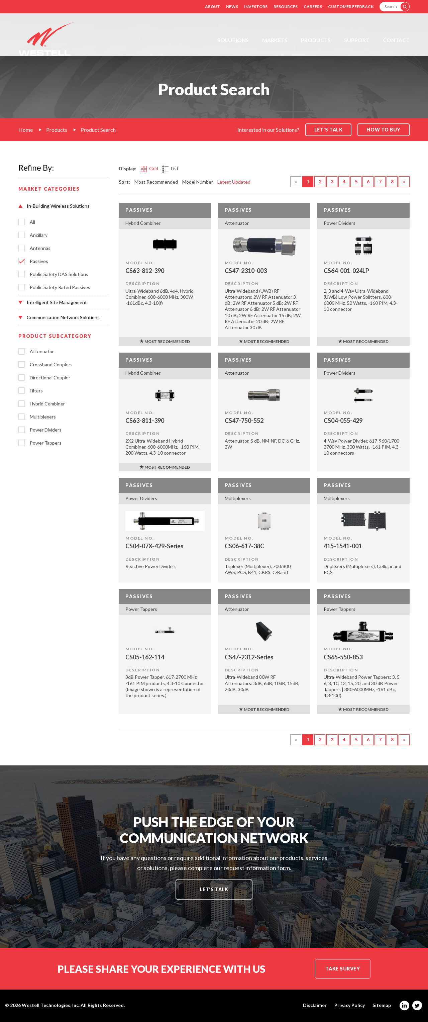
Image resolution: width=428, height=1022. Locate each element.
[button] (63, 206)
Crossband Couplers (51, 364)
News (232, 6)
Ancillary (38, 235)
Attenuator (42, 351)
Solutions (233, 40)
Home (25, 129)
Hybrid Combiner (47, 403)
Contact (396, 40)
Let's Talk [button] (328, 129)
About (212, 6)
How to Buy (383, 129)
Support (356, 40)
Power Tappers (46, 443)
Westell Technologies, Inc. (51, 1005)
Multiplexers (43, 416)
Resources (286, 6)
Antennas (40, 248)
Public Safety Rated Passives (60, 287)
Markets (275, 40)
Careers (313, 6)
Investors (256, 6)
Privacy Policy (349, 1005)
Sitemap (381, 1005)
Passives (39, 261)
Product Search (98, 129)
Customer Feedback (350, 6)
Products (316, 40)
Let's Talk (214, 889)
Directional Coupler (50, 377)
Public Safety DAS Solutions (59, 274)
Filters (36, 390)
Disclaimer (315, 1005)
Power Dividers (46, 430)
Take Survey (342, 968)
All (32, 222)
